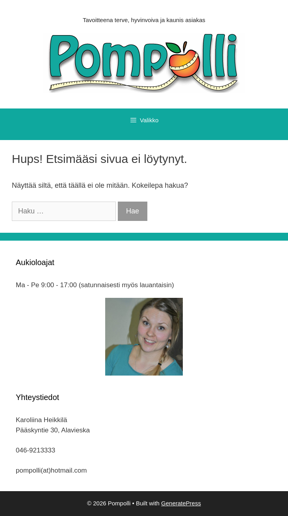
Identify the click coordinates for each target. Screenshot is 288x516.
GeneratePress (181, 503)
